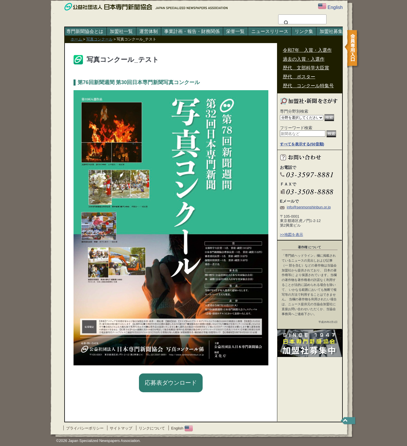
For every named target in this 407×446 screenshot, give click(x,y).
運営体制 (148, 31)
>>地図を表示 (291, 234)
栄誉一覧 (235, 31)
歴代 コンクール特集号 (308, 85)
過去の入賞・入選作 (303, 59)
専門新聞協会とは (84, 31)
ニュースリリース (269, 31)
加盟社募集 (331, 31)
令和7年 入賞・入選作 (307, 50)
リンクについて (152, 428)
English (182, 428)
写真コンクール (99, 39)
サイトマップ (121, 428)
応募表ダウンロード (171, 383)
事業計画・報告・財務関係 (192, 31)
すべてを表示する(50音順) (302, 144)
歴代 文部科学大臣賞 (306, 67)
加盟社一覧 (121, 31)
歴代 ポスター (299, 76)
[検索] (301, 23)
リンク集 (304, 31)
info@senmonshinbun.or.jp (309, 207)
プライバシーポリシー (85, 428)
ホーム (77, 39)
